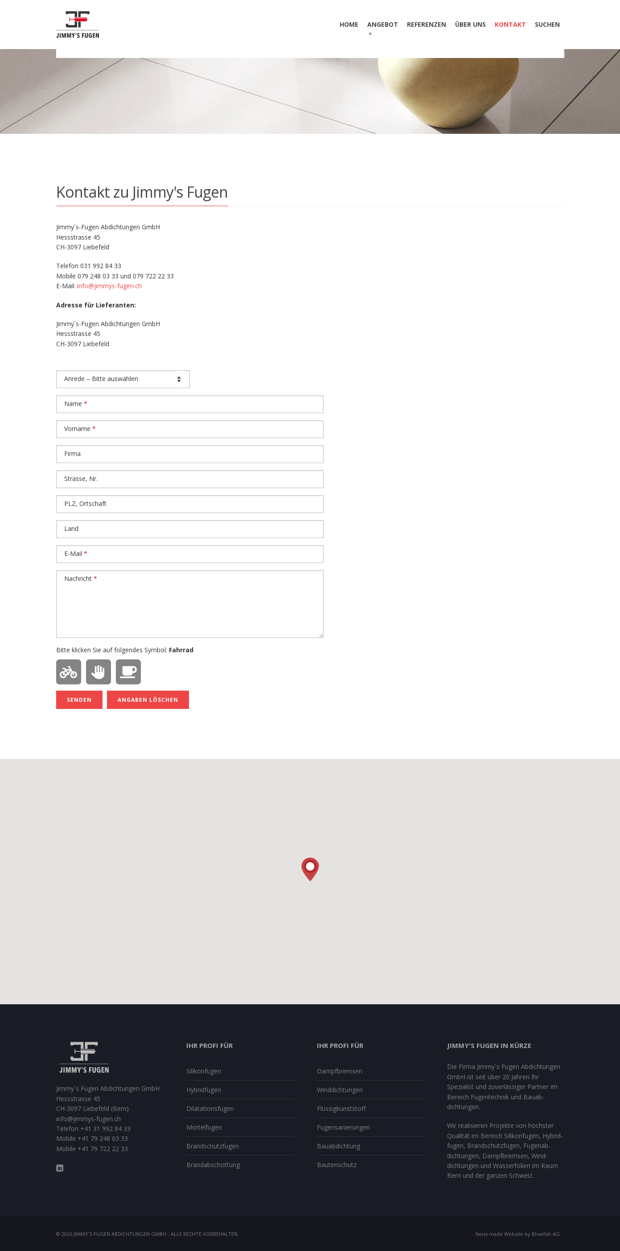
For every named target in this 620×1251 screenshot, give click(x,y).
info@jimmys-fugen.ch (109, 286)
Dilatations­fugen (210, 1108)
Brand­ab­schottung (213, 1164)
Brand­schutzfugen (212, 1146)
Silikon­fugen (203, 1071)
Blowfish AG (546, 1233)
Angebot (382, 29)
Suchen (547, 24)
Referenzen (426, 24)
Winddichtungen (340, 1089)
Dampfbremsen (339, 1071)
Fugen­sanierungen (343, 1127)
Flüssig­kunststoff (341, 1108)
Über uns (470, 24)
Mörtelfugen (204, 1127)
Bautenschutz (337, 1164)
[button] (310, 869)
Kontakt (510, 24)
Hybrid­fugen (203, 1089)
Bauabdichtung (338, 1146)
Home (349, 24)
